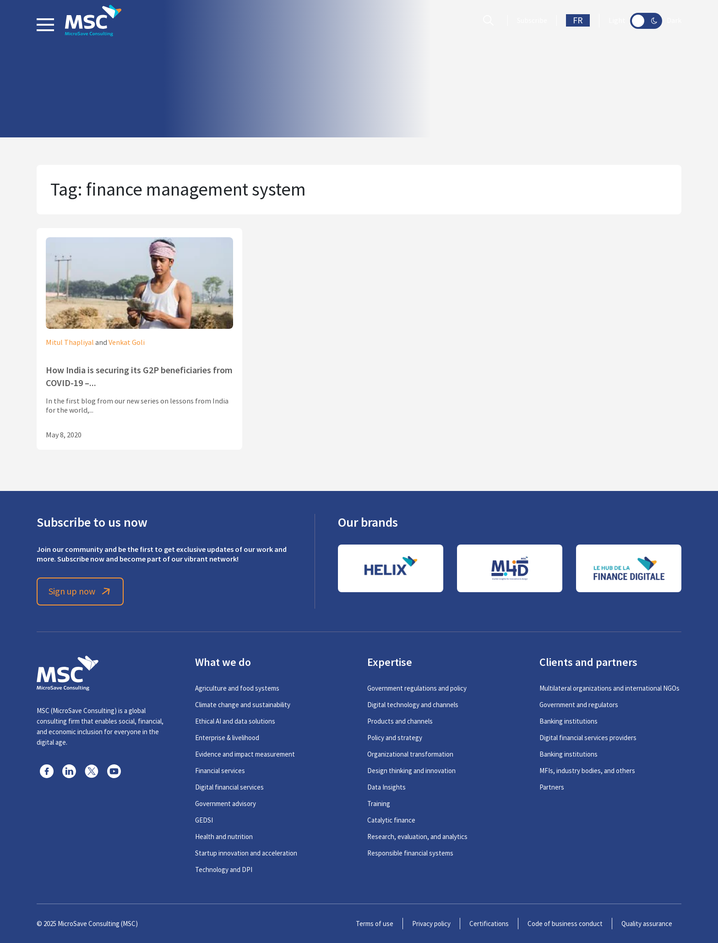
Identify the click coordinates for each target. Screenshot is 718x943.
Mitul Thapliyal (70, 342)
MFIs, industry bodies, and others (587, 770)
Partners (551, 787)
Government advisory (225, 803)
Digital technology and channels (412, 704)
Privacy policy (431, 923)
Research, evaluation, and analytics (417, 836)
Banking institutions (568, 721)
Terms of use (374, 923)
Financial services (220, 770)
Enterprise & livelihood (227, 737)
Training (378, 803)
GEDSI (204, 820)
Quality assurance (646, 923)
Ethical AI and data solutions (235, 721)
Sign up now (80, 591)
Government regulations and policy (417, 688)
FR (578, 20)
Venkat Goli (127, 342)
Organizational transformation (410, 754)
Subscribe (532, 20)
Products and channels (400, 721)
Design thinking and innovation (411, 770)
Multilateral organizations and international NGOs (609, 688)
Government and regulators (578, 704)
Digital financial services (229, 787)
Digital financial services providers (587, 737)
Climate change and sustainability (242, 704)
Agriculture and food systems (237, 688)
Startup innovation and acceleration (246, 853)
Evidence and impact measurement (245, 754)
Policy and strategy (394, 737)
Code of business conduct (565, 923)
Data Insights (386, 787)
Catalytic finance (391, 820)
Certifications (489, 923)
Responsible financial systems (410, 853)
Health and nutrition (224, 836)
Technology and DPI (223, 869)
